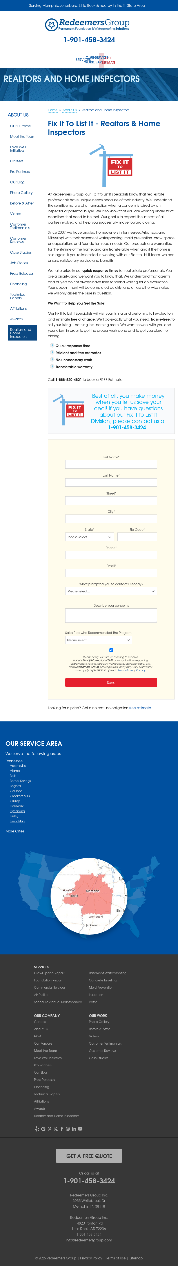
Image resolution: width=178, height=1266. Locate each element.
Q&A (37, 1035)
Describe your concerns (111, 604)
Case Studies (20, 251)
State (89, 528)
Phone (111, 546)
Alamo (15, 769)
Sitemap (136, 1257)
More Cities (14, 829)
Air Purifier (41, 994)
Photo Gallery (21, 191)
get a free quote (89, 1155)
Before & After (22, 202)
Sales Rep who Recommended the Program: (98, 631)
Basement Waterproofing (107, 972)
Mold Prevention (101, 986)
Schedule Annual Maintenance (58, 1001)
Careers (16, 160)
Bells (13, 774)
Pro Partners (20, 170)
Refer (93, 1001)
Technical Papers (18, 295)
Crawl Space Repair (49, 972)
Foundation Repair (48, 979)
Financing (18, 282)
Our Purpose (20, 124)
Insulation (96, 994)
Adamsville (18, 764)
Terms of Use (125, 669)
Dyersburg (17, 810)
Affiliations (18, 307)
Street (111, 492)
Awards (16, 318)
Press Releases (21, 272)
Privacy (140, 669)
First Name (111, 456)
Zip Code (137, 528)
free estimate (140, 706)
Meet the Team (22, 135)
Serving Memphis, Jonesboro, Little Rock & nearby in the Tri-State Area (87, 5)
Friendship (17, 820)
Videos (15, 212)
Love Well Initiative (18, 147)
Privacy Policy (91, 1257)
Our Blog (17, 181)
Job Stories (19, 261)
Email (111, 565)
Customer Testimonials (19, 225)
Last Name (111, 474)
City (111, 510)
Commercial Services (49, 986)
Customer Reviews (18, 239)
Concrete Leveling (102, 979)
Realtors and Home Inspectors (20, 332)
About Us (18, 113)
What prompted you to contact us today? (111, 583)
